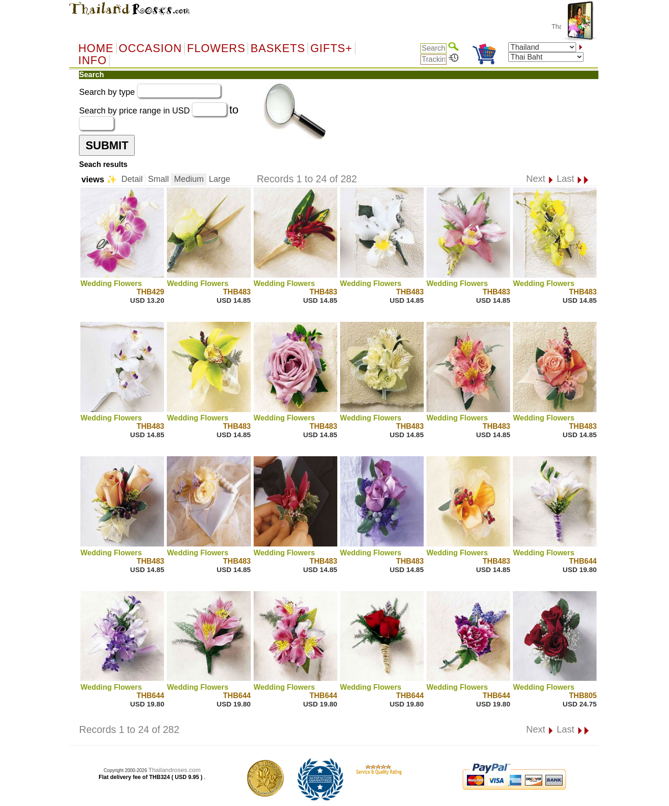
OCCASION (150, 48)
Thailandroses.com (174, 769)
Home (96, 48)
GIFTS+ (331, 48)
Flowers (216, 48)
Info (93, 60)
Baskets (277, 48)
